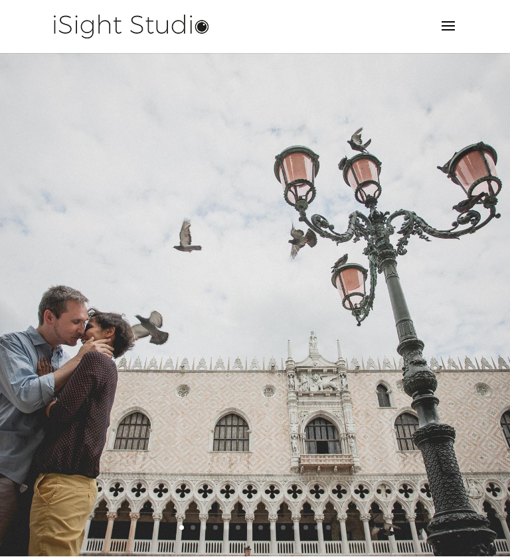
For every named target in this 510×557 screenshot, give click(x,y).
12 (305, 527)
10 (283, 527)
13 (317, 527)
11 (294, 527)
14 (328, 527)
